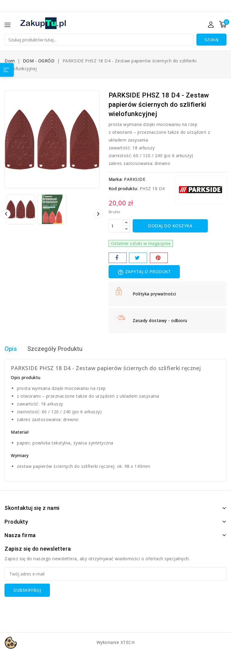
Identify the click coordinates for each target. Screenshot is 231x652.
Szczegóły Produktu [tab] (54, 349)
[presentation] (50, 608)
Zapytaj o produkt (144, 272)
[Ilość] (116, 225)
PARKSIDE (134, 179)
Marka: (116, 179)
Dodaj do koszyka (170, 226)
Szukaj (212, 39)
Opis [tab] (11, 349)
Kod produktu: (123, 188)
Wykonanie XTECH (116, 642)
